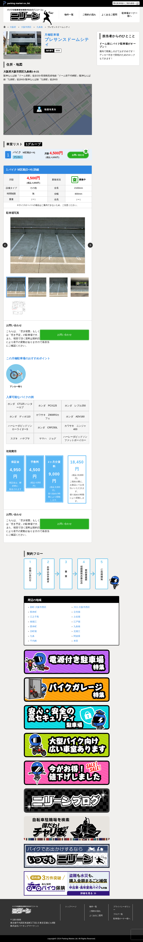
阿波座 (77, 636)
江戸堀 (77, 621)
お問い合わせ (78, 155)
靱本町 (33, 612)
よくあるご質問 (96, 915)
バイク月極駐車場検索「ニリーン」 (25, 909)
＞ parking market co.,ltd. (16, 3)
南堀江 (33, 621)
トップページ (70, 907)
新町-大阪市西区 (38, 607)
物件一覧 (93, 907)
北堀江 (77, 631)
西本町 (33, 626)
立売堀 (77, 612)
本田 (76, 641)
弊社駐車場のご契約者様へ (124, 3)
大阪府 (13, 27)
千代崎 (33, 641)
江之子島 (34, 616)
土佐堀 (77, 616)
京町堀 (33, 631)
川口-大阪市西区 (82, 607)
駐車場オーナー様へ (121, 919)
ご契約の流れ (95, 911)
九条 (32, 636)
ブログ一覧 (118, 914)
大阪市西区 (26, 27)
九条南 (40, 27)
